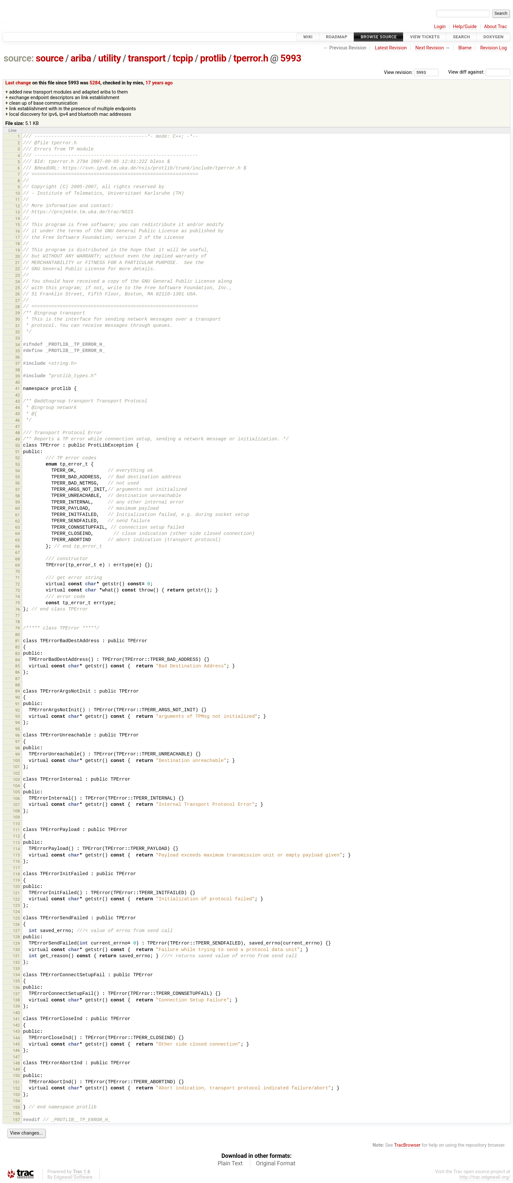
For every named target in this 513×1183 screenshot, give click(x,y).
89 (17, 691)
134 (16, 974)
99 (17, 754)
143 (16, 1031)
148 (16, 1063)
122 (16, 899)
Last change (18, 83)
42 (17, 395)
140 (16, 1012)
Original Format (275, 1163)
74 (17, 596)
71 (17, 577)
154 (16, 1100)
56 (17, 483)
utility (109, 58)
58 (17, 495)
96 (17, 735)
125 (16, 918)
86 (17, 672)
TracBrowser (407, 1145)
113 (16, 842)
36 (17, 357)
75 (17, 602)
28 (17, 306)
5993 (290, 58)
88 (17, 684)
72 (17, 584)
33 (17, 338)
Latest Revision (391, 48)
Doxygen (493, 36)
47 (17, 426)
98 (17, 748)
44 (17, 407)
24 (17, 281)
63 (17, 527)
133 (16, 968)
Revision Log (493, 48)
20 (17, 256)
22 (17, 268)
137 (16, 993)
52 (17, 457)
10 (17, 193)
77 (17, 615)
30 (17, 319)
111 (16, 829)
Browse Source (379, 36)
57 (17, 489)
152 (16, 1088)
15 (17, 224)
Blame (465, 48)
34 (17, 344)
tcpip (183, 58)
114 (16, 848)
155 (16, 1107)
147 (16, 1056)
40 (17, 382)
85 (17, 665)
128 (16, 936)
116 (16, 861)
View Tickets (424, 36)
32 (17, 331)
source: (19, 58)
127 (16, 930)
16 (17, 231)
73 (17, 590)
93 (17, 716)
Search (461, 36)
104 (16, 785)
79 (17, 628)
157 (16, 1119)
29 (17, 312)
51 (17, 451)
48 (17, 432)
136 (16, 987)
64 (17, 533)
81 (17, 640)
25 (17, 287)
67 (17, 552)
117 (16, 867)
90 (17, 697)
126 (16, 924)
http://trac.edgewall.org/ (484, 1177)
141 (16, 1018)
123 (16, 905)
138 (16, 1000)
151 (16, 1082)
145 (16, 1044)
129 (16, 943)
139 (16, 1006)
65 (17, 540)
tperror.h (250, 58)
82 (17, 646)
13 (17, 212)
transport (147, 58)
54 (17, 470)
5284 (95, 83)
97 (17, 741)
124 (16, 911)
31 (17, 325)
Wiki (308, 36)
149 (16, 1069)
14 (17, 218)
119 (16, 880)
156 (16, 1113)
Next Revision (429, 48)
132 (16, 962)
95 (17, 729)
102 (16, 773)
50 (17, 445)
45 (17, 413)
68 (17, 558)
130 (16, 949)
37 (17, 363)
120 (16, 886)
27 (17, 300)
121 (16, 893)
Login (440, 26)
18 (17, 243)
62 (17, 521)
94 (17, 722)
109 (16, 817)
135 (16, 981)
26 (17, 293)
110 (16, 823)
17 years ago (159, 83)
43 (17, 401)
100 (16, 760)
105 (16, 791)
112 (16, 836)
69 (17, 565)
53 (17, 464)
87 (17, 678)
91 (17, 703)
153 (16, 1094)
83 (17, 653)
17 (17, 237)
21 (17, 262)
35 (17, 350)
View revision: (398, 72)
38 (17, 369)
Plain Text (230, 1163)
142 (16, 1025)
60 (17, 508)
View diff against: (479, 72)
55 (17, 476)
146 (16, 1050)
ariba (81, 58)
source (49, 58)
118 (16, 874)
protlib (213, 58)
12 (17, 205)
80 (17, 634)
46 (17, 420)
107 (16, 804)
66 (17, 546)
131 (16, 955)
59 (17, 502)
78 (17, 621)
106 (16, 798)
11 (17, 199)
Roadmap (336, 36)
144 (16, 1037)
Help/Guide (465, 26)
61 (17, 514)
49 (17, 439)
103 (16, 779)
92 (17, 710)
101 (16, 766)
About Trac (495, 26)
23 (17, 275)
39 (17, 376)
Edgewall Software (73, 1177)
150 (16, 1075)
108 (16, 810)
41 (17, 388)
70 (17, 571)
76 (17, 609)
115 (16, 855)
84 (17, 659)
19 (17, 250)
